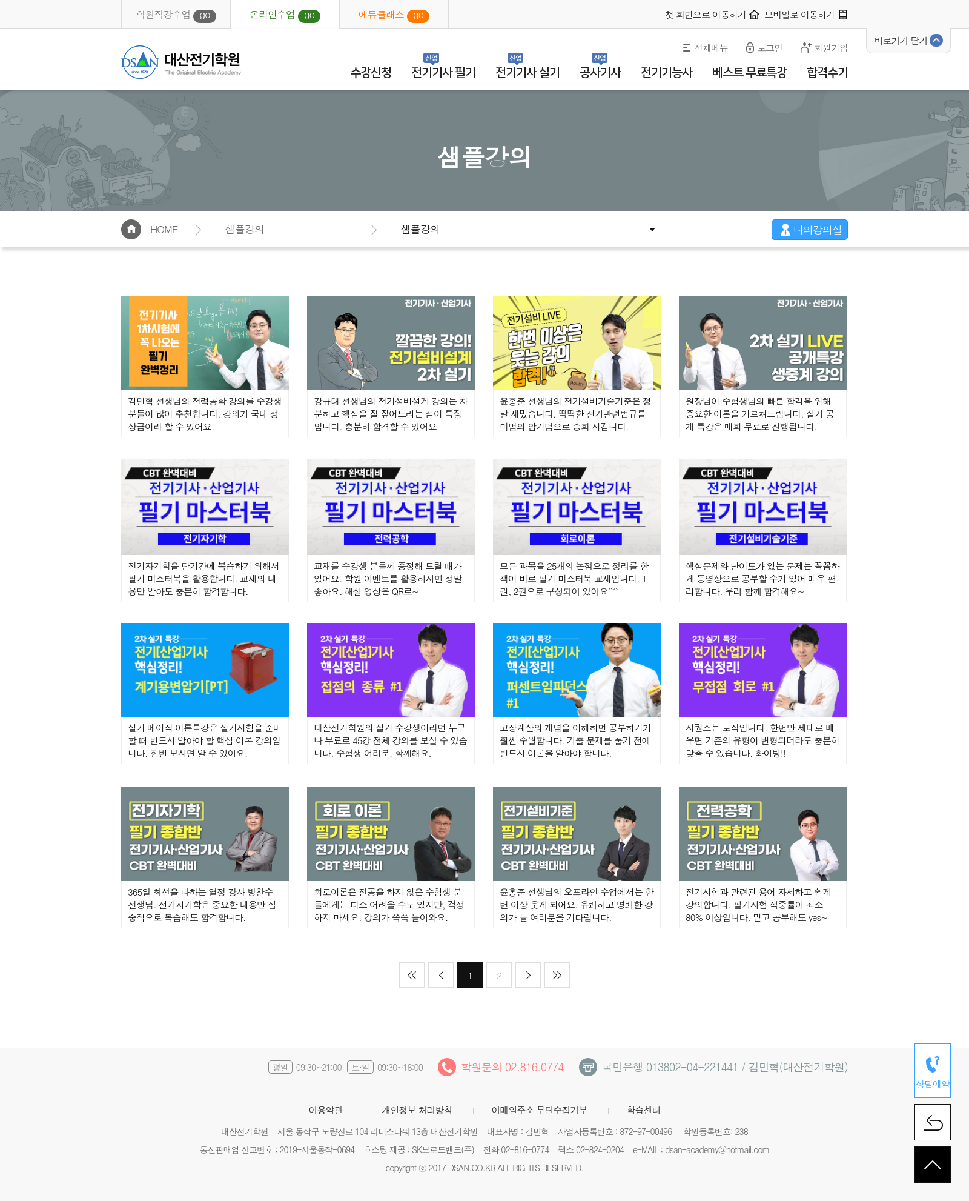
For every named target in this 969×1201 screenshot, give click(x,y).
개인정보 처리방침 (417, 1109)
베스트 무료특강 (749, 72)
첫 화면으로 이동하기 (705, 14)
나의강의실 (817, 229)
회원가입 (831, 47)
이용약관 (325, 1109)
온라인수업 (285, 15)
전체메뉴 (711, 47)
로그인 (769, 47)
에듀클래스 (394, 15)
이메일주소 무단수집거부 (539, 1109)
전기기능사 (666, 72)
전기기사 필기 (443, 72)
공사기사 (600, 72)
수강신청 (370, 72)
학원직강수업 (176, 15)
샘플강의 (420, 229)
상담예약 (933, 1083)
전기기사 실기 (527, 72)
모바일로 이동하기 (799, 14)
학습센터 (644, 1109)
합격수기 (827, 72)
